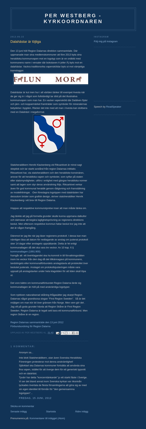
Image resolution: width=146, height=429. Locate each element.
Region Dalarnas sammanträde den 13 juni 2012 (37, 322)
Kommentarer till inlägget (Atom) (47, 418)
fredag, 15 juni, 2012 (35, 398)
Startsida (51, 411)
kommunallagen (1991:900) (25, 251)
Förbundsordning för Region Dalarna (30, 326)
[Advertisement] (105, 73)
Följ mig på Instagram (106, 41)
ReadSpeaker (113, 106)
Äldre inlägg (81, 411)
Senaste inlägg (18, 411)
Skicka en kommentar (22, 406)
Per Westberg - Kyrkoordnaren (73, 18)
